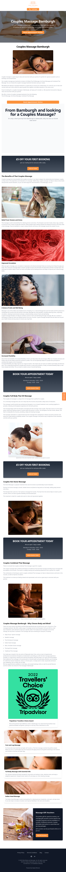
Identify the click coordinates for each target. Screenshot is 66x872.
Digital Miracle (36, 868)
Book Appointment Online (33, 32)
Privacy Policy (20, 852)
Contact (47, 852)
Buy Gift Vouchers (42, 835)
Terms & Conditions (32, 852)
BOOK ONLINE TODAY (33, 388)
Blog (41, 852)
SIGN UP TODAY (33, 168)
